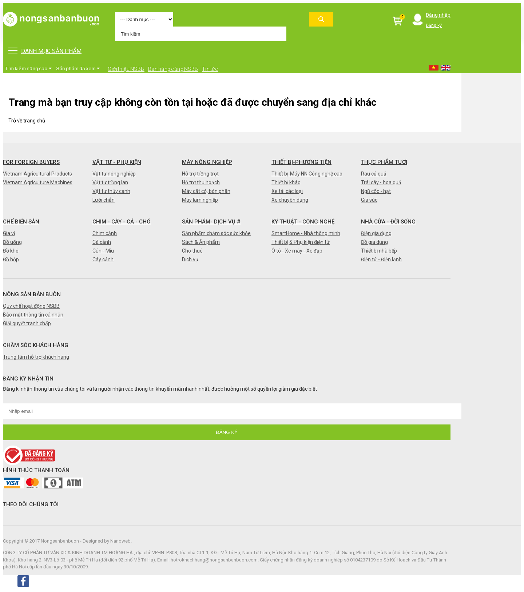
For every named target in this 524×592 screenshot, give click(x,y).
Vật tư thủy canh (111, 191)
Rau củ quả (373, 174)
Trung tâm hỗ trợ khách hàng (36, 357)
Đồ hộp (11, 259)
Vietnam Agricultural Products (37, 174)
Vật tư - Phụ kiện (116, 162)
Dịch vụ (190, 259)
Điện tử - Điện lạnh (381, 259)
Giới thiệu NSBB (126, 69)
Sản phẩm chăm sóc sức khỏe (216, 233)
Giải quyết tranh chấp (27, 323)
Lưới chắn (103, 200)
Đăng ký (434, 25)
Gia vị (9, 233)
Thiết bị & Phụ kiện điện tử (300, 242)
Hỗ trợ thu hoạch (201, 182)
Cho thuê (192, 251)
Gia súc (369, 200)
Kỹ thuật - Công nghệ (302, 221)
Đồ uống (12, 242)
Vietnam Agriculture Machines (37, 182)
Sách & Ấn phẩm (201, 242)
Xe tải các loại (287, 191)
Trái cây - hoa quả (381, 182)
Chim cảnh (104, 233)
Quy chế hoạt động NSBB (31, 306)
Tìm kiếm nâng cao (28, 68)
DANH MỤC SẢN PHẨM (45, 51)
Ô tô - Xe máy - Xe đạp (296, 251)
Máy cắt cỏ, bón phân (206, 191)
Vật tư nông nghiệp (114, 174)
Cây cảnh (103, 259)
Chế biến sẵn (21, 221)
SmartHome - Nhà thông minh (305, 233)
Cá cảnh (101, 242)
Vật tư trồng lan (110, 182)
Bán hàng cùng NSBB (173, 69)
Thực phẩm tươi (384, 162)
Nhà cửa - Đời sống (388, 221)
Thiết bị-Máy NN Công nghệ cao (306, 174)
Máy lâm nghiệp (200, 200)
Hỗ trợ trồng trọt (200, 174)
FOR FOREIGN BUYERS (31, 162)
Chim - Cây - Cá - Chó (121, 221)
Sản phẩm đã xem (78, 68)
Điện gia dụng (376, 233)
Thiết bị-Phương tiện (301, 162)
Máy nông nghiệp (207, 162)
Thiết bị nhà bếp (379, 251)
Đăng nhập (438, 15)
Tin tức (210, 69)
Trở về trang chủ (26, 121)
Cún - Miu (103, 251)
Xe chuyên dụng (289, 200)
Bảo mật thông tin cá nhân (33, 315)
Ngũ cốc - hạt (376, 191)
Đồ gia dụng (374, 242)
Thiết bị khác (285, 182)
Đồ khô (11, 251)
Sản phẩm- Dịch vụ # (211, 221)
